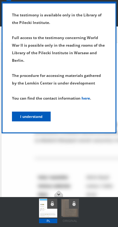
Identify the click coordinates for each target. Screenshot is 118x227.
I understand (31, 116)
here (85, 98)
